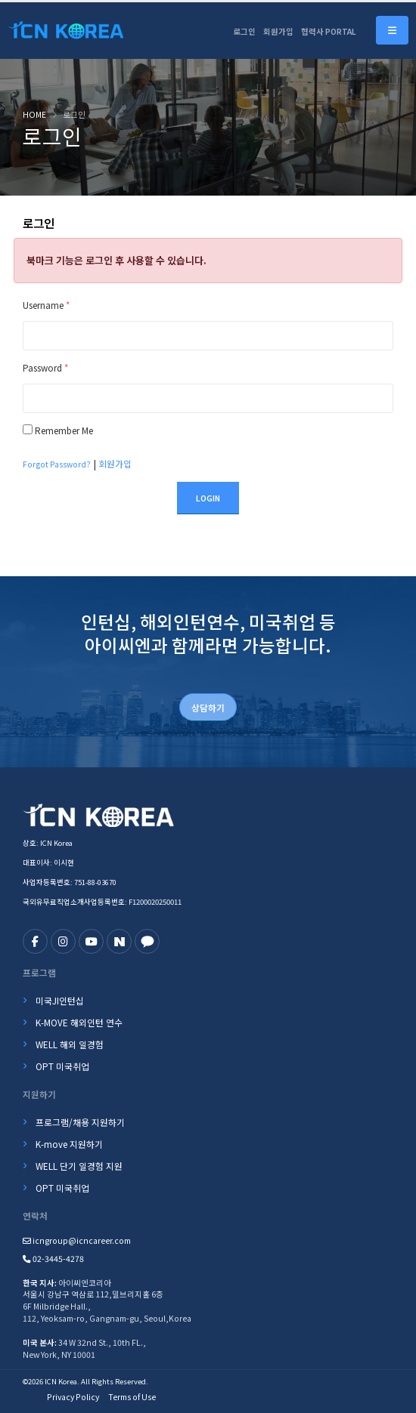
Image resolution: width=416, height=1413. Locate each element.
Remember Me (64, 430)
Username (46, 304)
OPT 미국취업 (62, 1066)
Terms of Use (132, 1396)
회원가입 (278, 31)
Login (208, 498)
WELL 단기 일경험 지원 (79, 1165)
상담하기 (208, 707)
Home (34, 114)
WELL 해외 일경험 (70, 1044)
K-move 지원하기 (69, 1143)
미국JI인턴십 (60, 1000)
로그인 (244, 31)
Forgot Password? (57, 464)
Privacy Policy (73, 1396)
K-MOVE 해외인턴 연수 (79, 1022)
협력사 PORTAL (328, 31)
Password (45, 367)
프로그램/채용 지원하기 (80, 1121)
